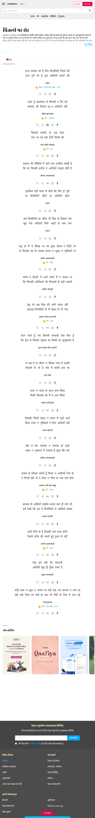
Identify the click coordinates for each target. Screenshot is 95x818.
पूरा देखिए (88, 44)
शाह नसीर (47, 375)
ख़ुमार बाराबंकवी (47, 575)
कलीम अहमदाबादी (47, 544)
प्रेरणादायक (48, 87)
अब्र (51, 321)
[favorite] (40, 94)
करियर (50, 778)
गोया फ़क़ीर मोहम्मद (47, 145)
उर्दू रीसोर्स (6, 778)
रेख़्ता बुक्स (6, 812)
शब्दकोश (44, 16)
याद (51, 149)
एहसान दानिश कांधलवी (47, 317)
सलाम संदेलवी (48, 430)
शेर (8, 60)
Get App (87, 4)
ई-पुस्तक (61, 16)
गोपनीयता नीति (35, 743)
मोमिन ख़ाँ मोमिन (48, 114)
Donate (77, 4)
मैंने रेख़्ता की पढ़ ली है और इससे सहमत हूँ (39, 743)
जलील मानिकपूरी (47, 403)
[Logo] (12, 4)
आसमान (52, 118)
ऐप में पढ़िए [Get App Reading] (47, 813)
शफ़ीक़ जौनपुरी (47, 289)
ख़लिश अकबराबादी (47, 458)
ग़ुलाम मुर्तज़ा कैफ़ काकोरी (47, 348)
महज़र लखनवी (47, 516)
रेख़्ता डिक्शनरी (8, 806)
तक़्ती (4, 772)
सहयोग (5, 761)
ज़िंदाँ (51, 262)
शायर (32, 16)
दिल (47, 606)
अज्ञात (47, 83)
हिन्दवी (5, 800)
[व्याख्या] (47, 125)
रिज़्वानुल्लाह (47, 602)
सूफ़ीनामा (51, 800)
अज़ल (51, 489)
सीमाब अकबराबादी (47, 176)
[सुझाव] (50, 94)
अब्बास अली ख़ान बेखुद (47, 485)
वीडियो (53, 16)
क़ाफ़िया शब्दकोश (9, 766)
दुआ (51, 548)
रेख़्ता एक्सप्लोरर (54, 784)
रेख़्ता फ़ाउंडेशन (54, 761)
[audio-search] (90, 10)
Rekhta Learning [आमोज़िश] (55, 806)
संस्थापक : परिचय (54, 766)
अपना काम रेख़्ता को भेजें (12, 784)
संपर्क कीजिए (53, 772)
